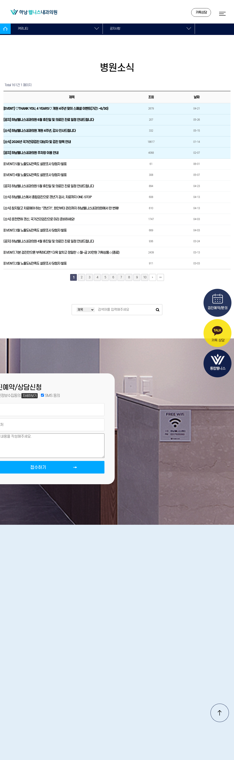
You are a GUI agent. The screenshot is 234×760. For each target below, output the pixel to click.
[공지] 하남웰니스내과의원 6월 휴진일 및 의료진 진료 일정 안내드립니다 (48, 120)
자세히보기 (31, 397)
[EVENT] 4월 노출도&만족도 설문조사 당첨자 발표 (35, 175)
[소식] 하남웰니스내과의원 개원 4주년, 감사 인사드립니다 (39, 131)
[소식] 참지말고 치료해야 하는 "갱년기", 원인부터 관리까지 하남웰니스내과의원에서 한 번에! (61, 208)
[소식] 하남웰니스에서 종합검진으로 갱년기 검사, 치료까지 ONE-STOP (47, 197)
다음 (152, 277)
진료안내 (101, 692)
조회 (151, 97)
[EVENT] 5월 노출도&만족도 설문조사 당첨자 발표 (35, 164)
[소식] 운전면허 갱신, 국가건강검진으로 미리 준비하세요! (38, 219)
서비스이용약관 (170, 692)
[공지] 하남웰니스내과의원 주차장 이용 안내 (30, 153)
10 (144, 277)
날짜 (196, 97)
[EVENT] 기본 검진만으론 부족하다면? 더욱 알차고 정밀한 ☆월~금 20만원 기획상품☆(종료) (61, 252)
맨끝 (160, 277)
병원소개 (53, 692)
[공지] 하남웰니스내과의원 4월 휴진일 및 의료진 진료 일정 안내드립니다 (48, 241)
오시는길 (77, 692)
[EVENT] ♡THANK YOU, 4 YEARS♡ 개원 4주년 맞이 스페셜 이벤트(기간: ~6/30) (55, 108)
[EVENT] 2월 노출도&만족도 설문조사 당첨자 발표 (35, 263)
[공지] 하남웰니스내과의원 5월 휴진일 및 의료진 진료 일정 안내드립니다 (48, 186)
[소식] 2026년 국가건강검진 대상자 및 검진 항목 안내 (37, 142)
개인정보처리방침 (133, 692)
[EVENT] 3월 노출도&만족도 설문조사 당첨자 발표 (35, 230)
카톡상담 (196, 12)
